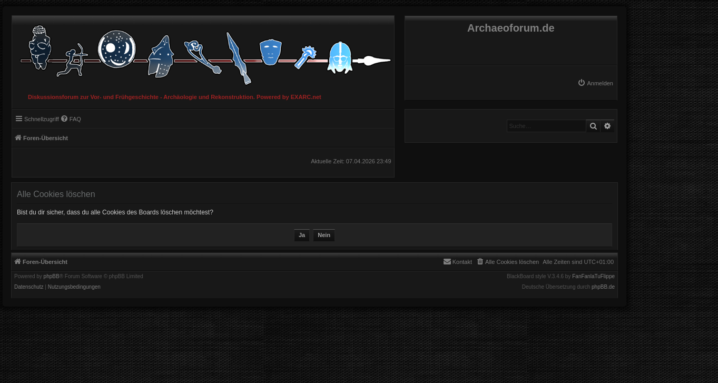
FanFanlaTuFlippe (593, 276)
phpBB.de (603, 287)
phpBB (52, 276)
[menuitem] (595, 83)
